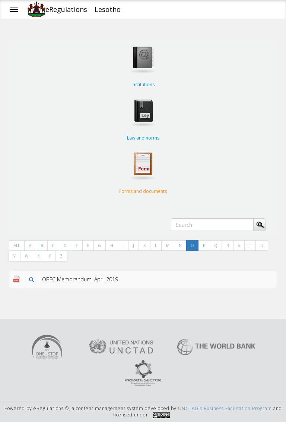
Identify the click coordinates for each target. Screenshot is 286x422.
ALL (17, 245)
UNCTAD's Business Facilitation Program (225, 408)
